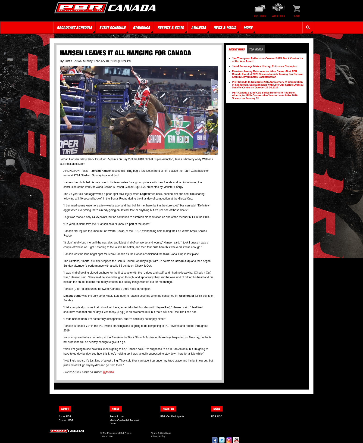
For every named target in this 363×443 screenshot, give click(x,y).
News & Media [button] (224, 27)
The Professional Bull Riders (117, 433)
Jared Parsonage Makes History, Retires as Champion (264, 66)
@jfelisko (108, 372)
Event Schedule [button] (112, 27)
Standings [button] (141, 27)
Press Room (117, 416)
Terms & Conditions (161, 433)
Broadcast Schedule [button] (74, 27)
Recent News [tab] (236, 49)
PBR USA (216, 416)
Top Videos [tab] (256, 49)
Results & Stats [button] (170, 27)
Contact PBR (66, 420)
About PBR (65, 416)
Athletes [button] (198, 27)
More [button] (248, 27)
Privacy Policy (158, 436)
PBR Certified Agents (172, 416)
